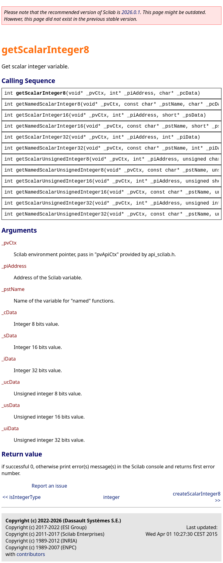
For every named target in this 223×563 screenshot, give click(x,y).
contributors (31, 554)
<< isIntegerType (21, 497)
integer (111, 497)
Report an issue (49, 485)
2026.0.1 (131, 12)
